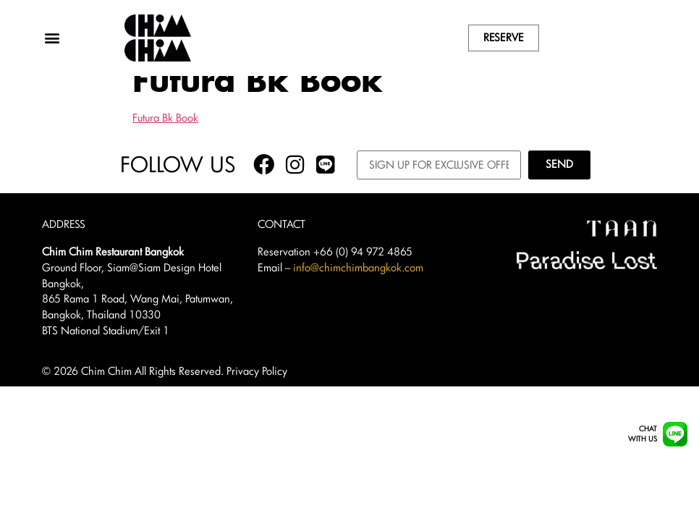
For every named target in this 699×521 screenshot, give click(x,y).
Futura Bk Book (165, 138)
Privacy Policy (256, 392)
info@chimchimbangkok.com (358, 288)
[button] (52, 38)
